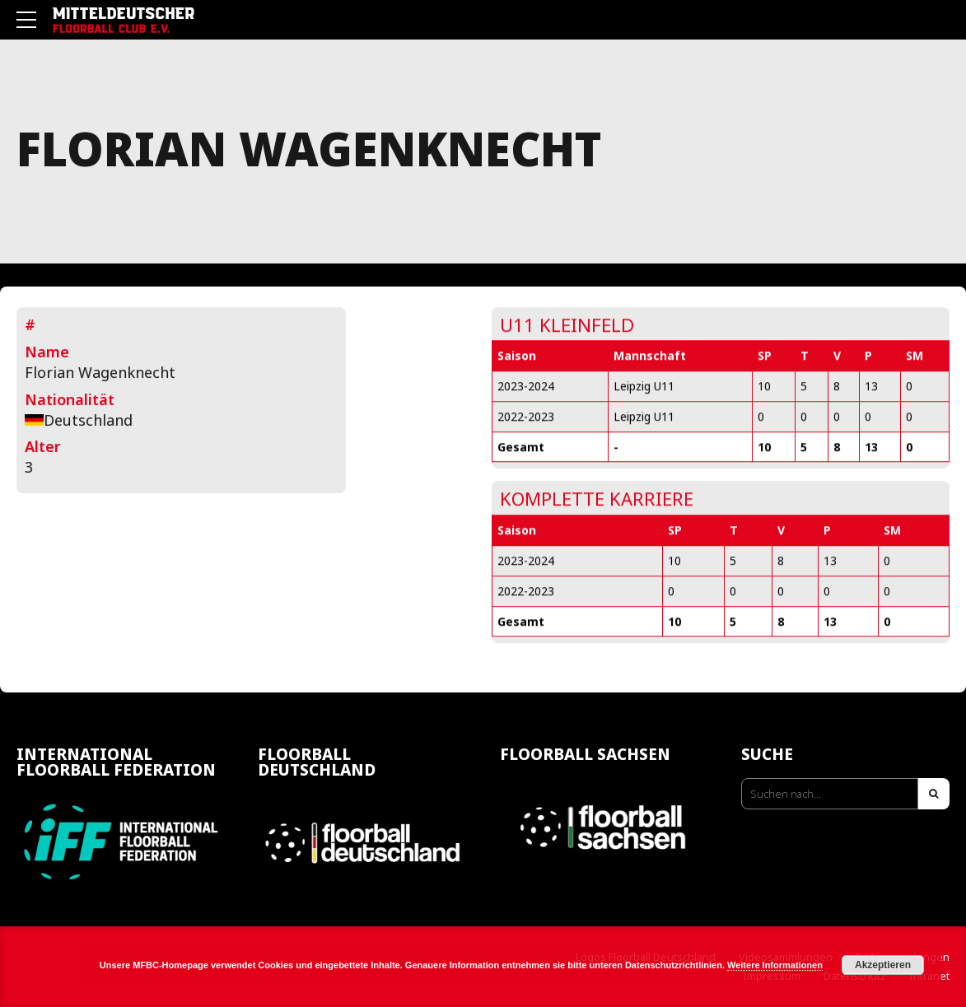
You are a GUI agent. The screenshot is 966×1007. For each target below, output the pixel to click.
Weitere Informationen (775, 965)
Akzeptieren (883, 965)
